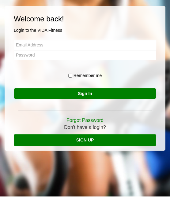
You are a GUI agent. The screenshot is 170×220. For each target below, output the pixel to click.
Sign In (85, 93)
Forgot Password (85, 120)
